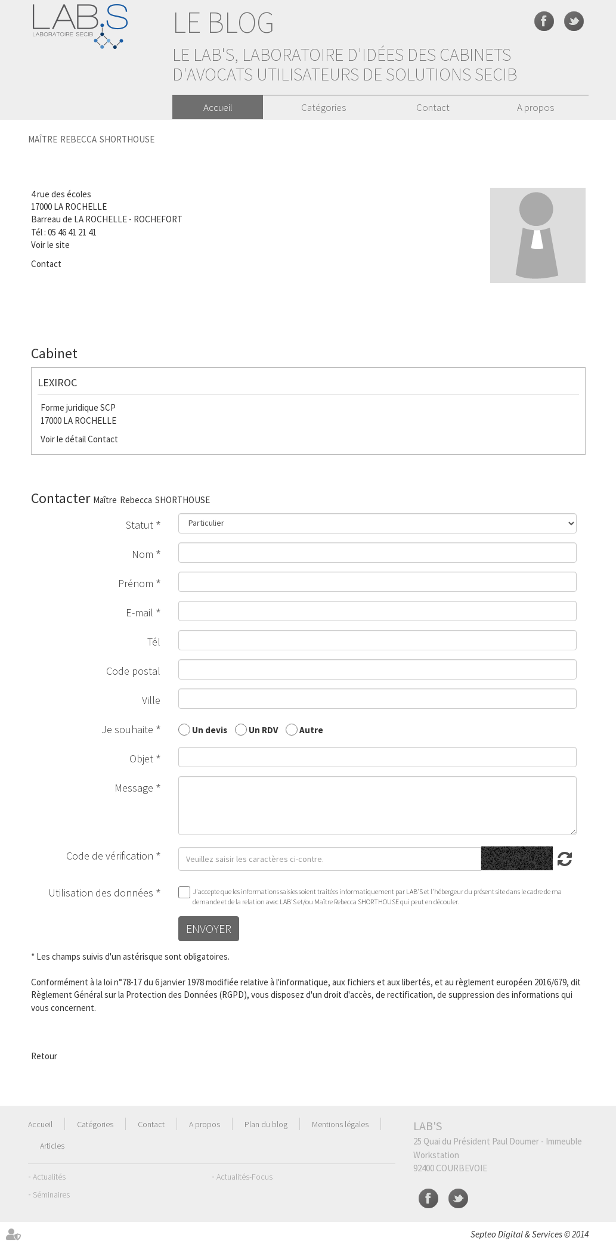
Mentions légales (340, 1124)
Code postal (133, 671)
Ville (151, 700)
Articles (52, 1145)
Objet (141, 758)
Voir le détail (63, 439)
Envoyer (208, 928)
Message (133, 788)
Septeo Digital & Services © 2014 (529, 1234)
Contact (433, 107)
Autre (311, 729)
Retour (44, 1056)
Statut (139, 525)
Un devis (209, 729)
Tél (153, 642)
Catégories (323, 107)
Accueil (218, 107)
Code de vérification (109, 856)
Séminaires (51, 1194)
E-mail (139, 612)
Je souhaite (127, 729)
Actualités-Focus (244, 1176)
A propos (535, 107)
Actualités (49, 1176)
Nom (142, 554)
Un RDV (263, 729)
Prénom (135, 583)
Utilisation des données (100, 892)
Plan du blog (265, 1124)
